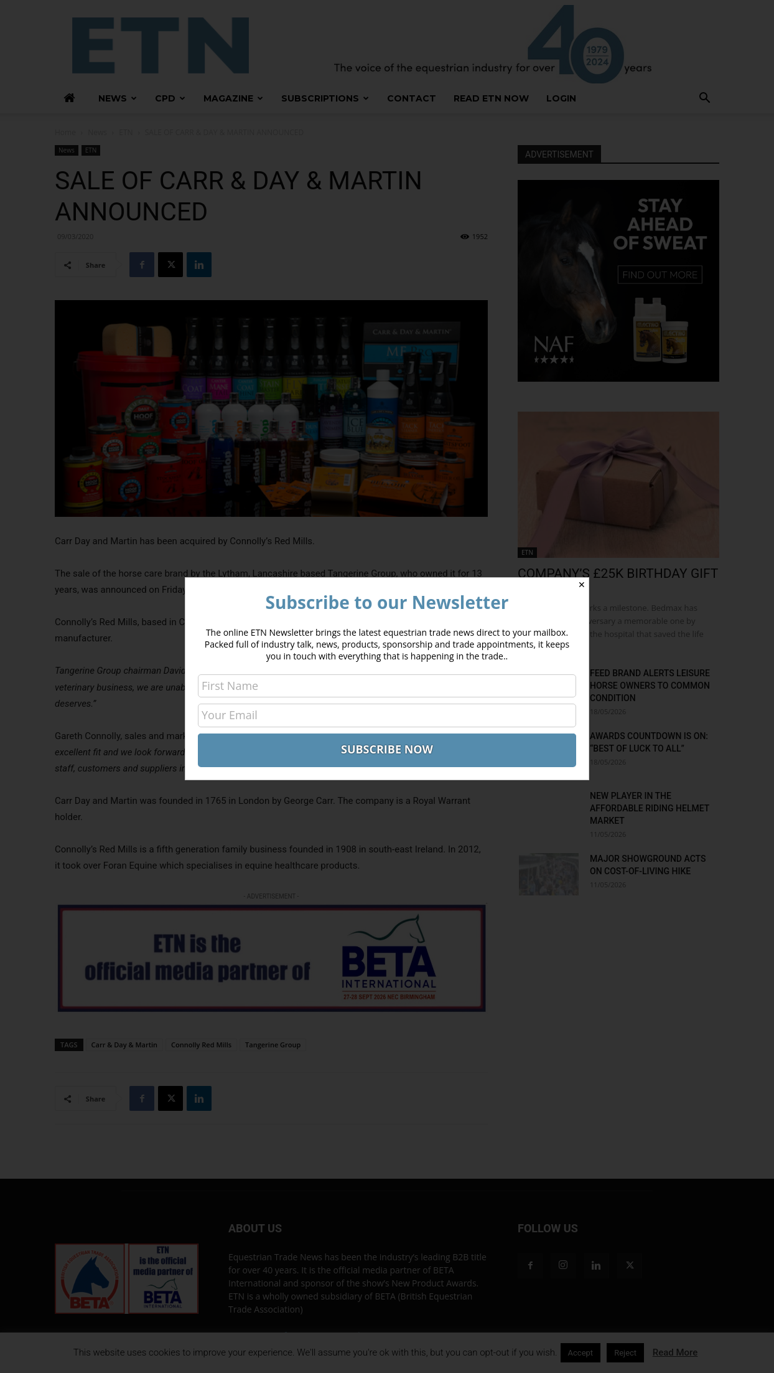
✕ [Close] (581, 585)
